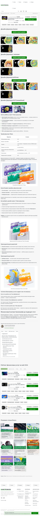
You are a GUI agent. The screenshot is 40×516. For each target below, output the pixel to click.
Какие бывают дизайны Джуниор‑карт (7, 351)
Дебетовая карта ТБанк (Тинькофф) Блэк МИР (16, 385)
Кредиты (20, 485)
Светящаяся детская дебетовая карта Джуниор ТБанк (16, 19)
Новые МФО (35, 505)
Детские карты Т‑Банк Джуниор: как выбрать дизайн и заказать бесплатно (9, 336)
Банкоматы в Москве (35, 498)
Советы (6, 331)
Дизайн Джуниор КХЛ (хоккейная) (9, 344)
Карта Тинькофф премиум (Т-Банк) (15, 407)
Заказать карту (31, 19)
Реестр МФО (35, 503)
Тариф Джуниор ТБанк (7, 348)
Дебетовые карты (12, 331)
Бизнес (14, 8)
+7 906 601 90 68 (20, 491)
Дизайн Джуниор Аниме (7, 338)
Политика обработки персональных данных (27, 497)
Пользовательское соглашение (28, 493)
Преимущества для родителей (8, 356)
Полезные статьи (28, 505)
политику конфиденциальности (25, 513)
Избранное (33, 17)
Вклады (28, 485)
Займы (3, 485)
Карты (17, 331)
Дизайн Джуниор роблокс (7, 342)
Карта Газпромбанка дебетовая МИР (15, 396)
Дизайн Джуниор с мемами (7, 340)
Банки (2, 331)
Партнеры (26, 500)
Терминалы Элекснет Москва (36, 501)
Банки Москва (35, 495)
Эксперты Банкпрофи (27, 503)
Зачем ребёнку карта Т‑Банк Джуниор (8, 346)
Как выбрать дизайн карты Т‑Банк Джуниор (9, 354)
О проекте (26, 491)
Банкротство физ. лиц (36, 492)
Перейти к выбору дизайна (19, 32)
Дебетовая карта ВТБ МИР (13, 373)
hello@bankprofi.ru (20, 494)
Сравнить (27, 17)
